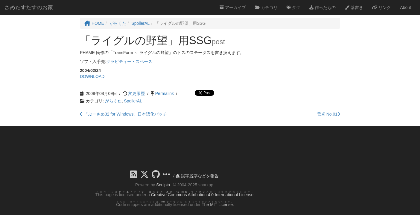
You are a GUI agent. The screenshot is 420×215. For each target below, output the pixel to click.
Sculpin (163, 184)
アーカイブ (233, 7)
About (405, 7)
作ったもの (322, 7)
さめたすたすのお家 (28, 7)
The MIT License (217, 204)
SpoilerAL (133, 101)
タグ (293, 7)
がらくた (113, 101)
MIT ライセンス (172, 202)
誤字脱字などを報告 (197, 175)
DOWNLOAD (92, 76)
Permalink (164, 93)
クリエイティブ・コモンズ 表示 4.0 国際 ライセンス (164, 192)
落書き (354, 7)
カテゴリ (266, 7)
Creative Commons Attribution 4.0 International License (202, 194)
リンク (381, 7)
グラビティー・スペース (129, 61)
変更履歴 (136, 93)
